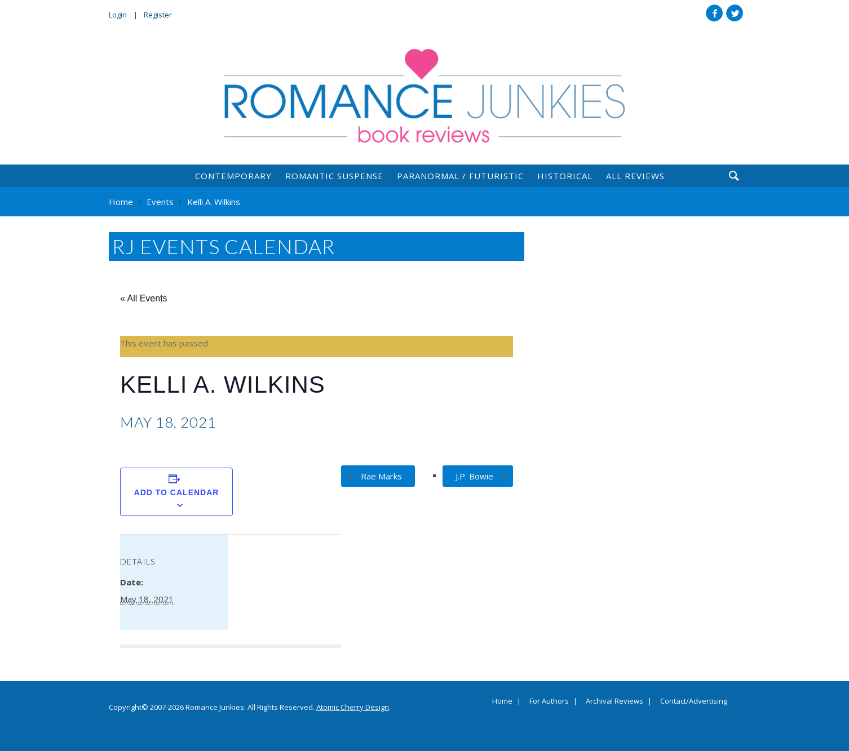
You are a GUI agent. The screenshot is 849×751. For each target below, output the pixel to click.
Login (118, 15)
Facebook (714, 13)
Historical (564, 175)
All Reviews (635, 175)
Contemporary (233, 175)
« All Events (143, 298)
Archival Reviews (614, 701)
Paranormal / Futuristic (460, 175)
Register (158, 15)
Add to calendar (176, 492)
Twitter (734, 13)
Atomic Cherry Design (352, 707)
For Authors (549, 701)
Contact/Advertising (693, 701)
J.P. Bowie (476, 476)
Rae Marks (380, 476)
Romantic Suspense (334, 175)
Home (502, 701)
